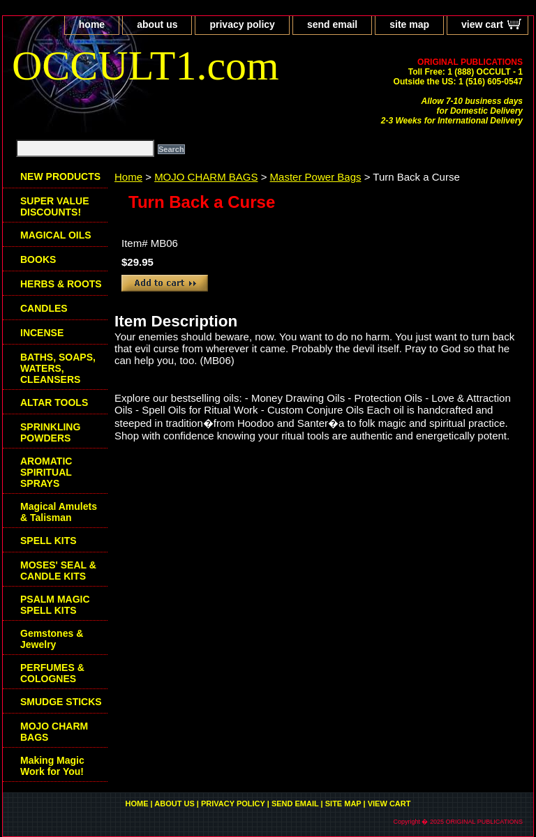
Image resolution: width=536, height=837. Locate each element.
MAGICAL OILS (55, 235)
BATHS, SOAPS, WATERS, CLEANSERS (58, 368)
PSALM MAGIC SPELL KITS (55, 605)
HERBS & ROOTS (61, 283)
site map (409, 24)
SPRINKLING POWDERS (50, 432)
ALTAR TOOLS (54, 402)
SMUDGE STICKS (61, 701)
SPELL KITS (48, 540)
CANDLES (44, 308)
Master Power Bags (316, 177)
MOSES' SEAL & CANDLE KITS (58, 570)
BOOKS (38, 259)
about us (157, 24)
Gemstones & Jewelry (51, 639)
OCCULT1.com (145, 66)
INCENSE (42, 332)
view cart (482, 24)
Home (128, 177)
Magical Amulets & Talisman (58, 512)
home (92, 24)
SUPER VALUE (54, 206)
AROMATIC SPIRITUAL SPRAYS (46, 472)
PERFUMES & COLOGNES (52, 673)
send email (332, 24)
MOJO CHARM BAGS (206, 177)
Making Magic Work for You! (52, 766)
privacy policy (241, 24)
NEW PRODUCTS (60, 176)
